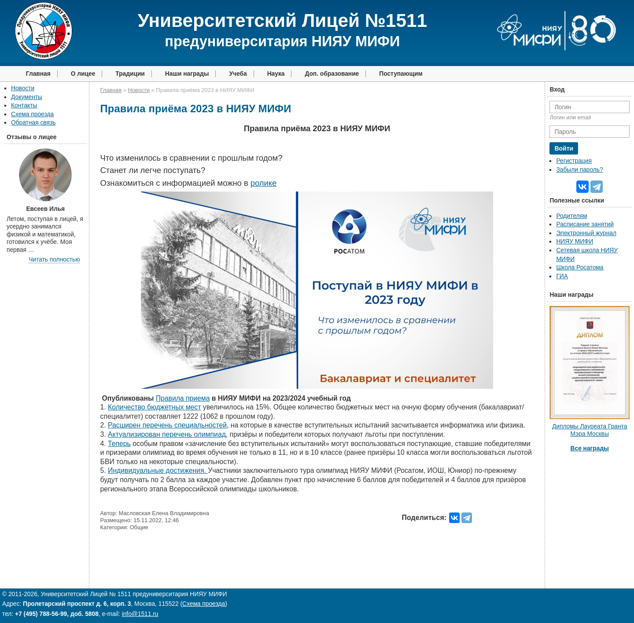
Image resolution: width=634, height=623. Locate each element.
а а (183, 398)
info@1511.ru (140, 614)
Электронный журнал (586, 233)
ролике (263, 183)
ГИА (562, 276)
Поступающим (401, 73)
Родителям (571, 216)
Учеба (238, 73)
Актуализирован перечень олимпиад (167, 434)
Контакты (24, 105)
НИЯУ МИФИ (574, 241)
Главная (38, 73)
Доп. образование (332, 73)
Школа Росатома (579, 267)
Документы (26, 97)
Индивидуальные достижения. (158, 470)
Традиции (130, 73)
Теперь (119, 443)
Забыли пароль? (579, 169)
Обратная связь (33, 122)
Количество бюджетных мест (154, 407)
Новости (22, 88)
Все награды (590, 448)
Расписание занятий (584, 224)
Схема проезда (32, 114)
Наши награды (187, 73)
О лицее (83, 73)
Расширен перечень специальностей (167, 425)
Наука (276, 73)
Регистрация (573, 161)
